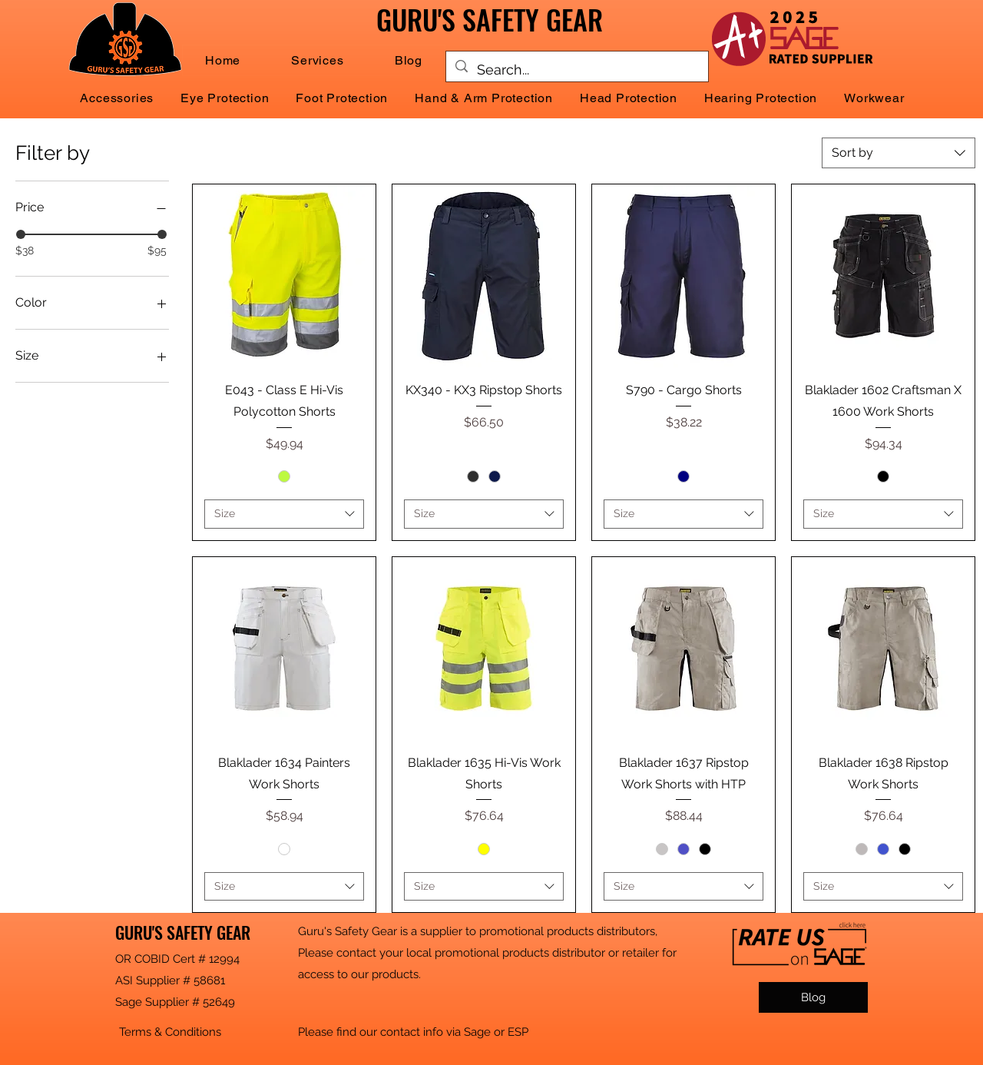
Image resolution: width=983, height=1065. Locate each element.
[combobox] (898, 153)
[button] (317, 60)
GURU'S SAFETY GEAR (182, 932)
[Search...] (576, 69)
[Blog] (813, 997)
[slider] (21, 234)
